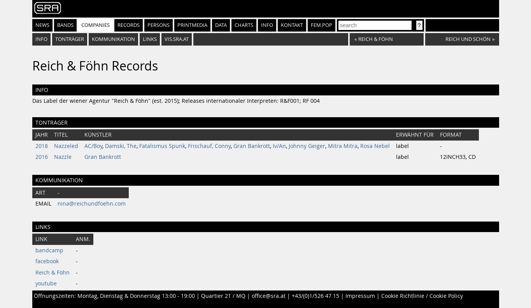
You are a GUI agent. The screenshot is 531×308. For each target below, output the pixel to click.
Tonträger (69, 39)
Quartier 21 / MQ (223, 295)
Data (221, 25)
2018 (41, 146)
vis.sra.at (177, 39)
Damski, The (121, 146)
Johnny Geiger (307, 146)
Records (128, 25)
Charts (244, 25)
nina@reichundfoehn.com (92, 203)
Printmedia (192, 25)
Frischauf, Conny (209, 146)
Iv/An (279, 146)
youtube (46, 283)
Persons (158, 25)
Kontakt (292, 25)
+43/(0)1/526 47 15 (315, 295)
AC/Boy (93, 146)
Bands (65, 25)
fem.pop (321, 25)
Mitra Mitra (343, 146)
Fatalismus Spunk (162, 146)
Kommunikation (113, 39)
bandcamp (49, 250)
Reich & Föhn (52, 272)
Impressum (360, 295)
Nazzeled (66, 146)
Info (267, 25)
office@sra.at (269, 295)
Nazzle (63, 156)
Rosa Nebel (375, 146)
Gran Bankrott (251, 146)
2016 (41, 156)
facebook (47, 261)
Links (150, 39)
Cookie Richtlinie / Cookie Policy (422, 295)
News (42, 25)
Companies (95, 25)
